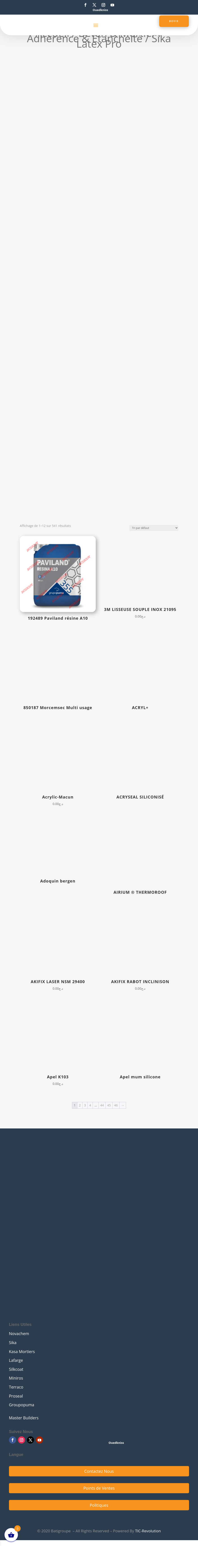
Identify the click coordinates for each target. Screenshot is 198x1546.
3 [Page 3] (85, 1105)
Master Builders (24, 1417)
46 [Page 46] (116, 1105)
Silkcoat (16, 1369)
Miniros (16, 1378)
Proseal (16, 1396)
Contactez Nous (99, 1471)
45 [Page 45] (109, 1105)
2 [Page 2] (80, 1105)
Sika (13, 1342)
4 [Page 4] (90, 1105)
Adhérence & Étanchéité (84, 38)
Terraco (16, 1387)
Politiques (99, 1505)
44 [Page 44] (102, 1105)
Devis (173, 21)
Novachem (19, 1333)
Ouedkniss (100, 10)
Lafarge (16, 1360)
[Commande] (153, 528)
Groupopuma (21, 1404)
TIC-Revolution (148, 1530)
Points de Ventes (99, 1488)
